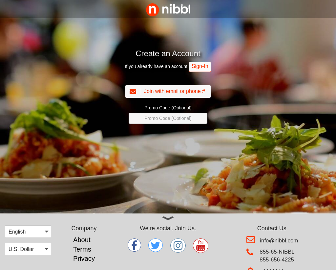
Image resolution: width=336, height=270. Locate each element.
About (82, 239)
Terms (82, 249)
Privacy (84, 258)
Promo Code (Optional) (168, 107)
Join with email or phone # (166, 91)
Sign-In (200, 66)
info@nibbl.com (279, 240)
